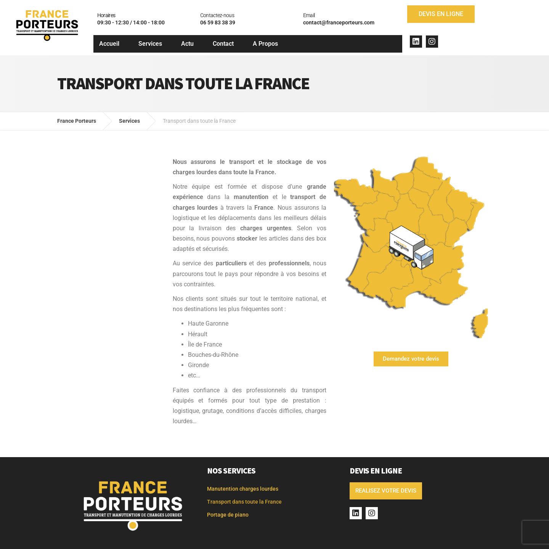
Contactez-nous (217, 15)
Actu (187, 43)
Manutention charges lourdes (242, 489)
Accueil (109, 43)
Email (309, 15)
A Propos (265, 43)
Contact (223, 43)
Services (150, 43)
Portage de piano (228, 515)
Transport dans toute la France (244, 502)
